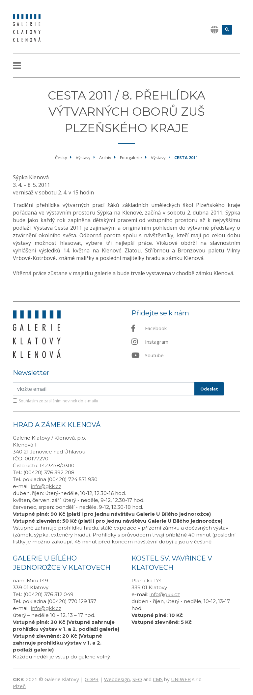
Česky (61, 157)
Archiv (105, 157)
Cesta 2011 (186, 157)
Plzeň (19, 686)
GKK (18, 679)
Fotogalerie (131, 157)
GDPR (91, 679)
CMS (158, 679)
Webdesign (117, 679)
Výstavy (83, 157)
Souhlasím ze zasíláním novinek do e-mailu (58, 401)
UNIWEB (181, 679)
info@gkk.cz (46, 486)
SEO (137, 679)
